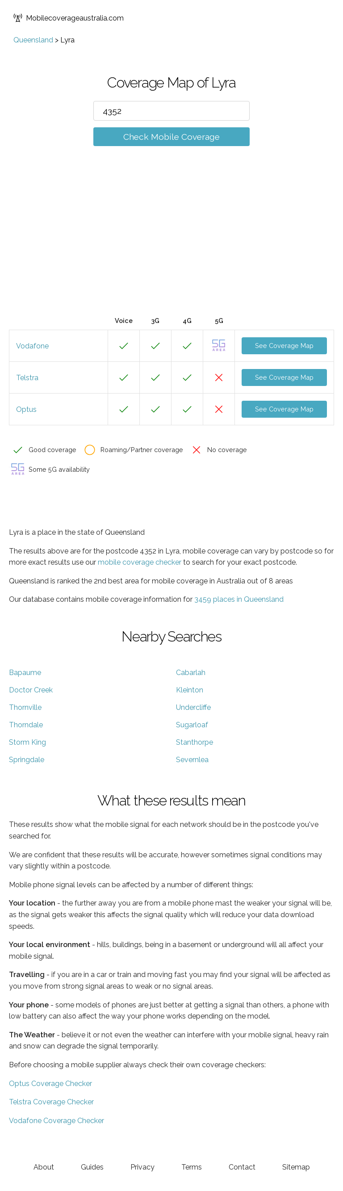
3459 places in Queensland (239, 599)
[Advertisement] (171, 244)
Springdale (26, 759)
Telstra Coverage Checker (51, 1102)
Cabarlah (190, 672)
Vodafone (32, 346)
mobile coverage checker (139, 562)
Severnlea (192, 759)
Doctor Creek (31, 690)
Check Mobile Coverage (171, 137)
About (43, 1167)
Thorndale (26, 725)
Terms (191, 1167)
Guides (92, 1167)
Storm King (27, 742)
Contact (242, 1167)
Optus (26, 409)
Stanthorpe (194, 742)
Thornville (25, 707)
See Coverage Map (284, 345)
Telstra (27, 377)
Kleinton (189, 690)
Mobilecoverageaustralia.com (68, 17)
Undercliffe (193, 707)
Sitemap (296, 1167)
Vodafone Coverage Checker (56, 1120)
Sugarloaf (192, 725)
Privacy (142, 1167)
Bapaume (25, 672)
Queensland (33, 40)
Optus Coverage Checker (50, 1083)
